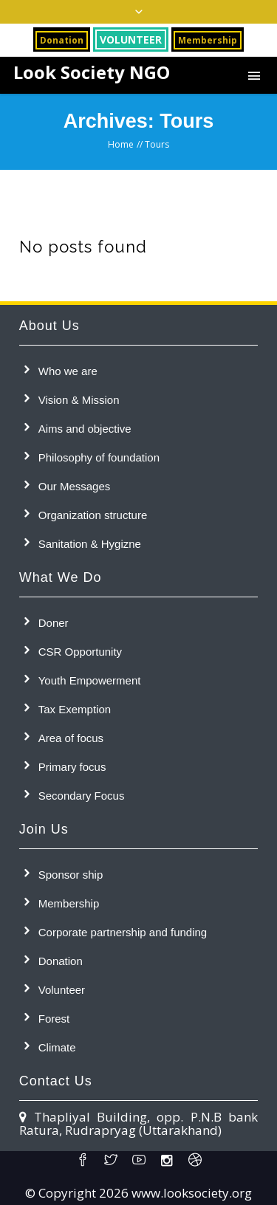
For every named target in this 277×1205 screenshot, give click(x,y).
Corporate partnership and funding (123, 932)
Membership (69, 903)
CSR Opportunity (80, 651)
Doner (53, 623)
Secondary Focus (81, 795)
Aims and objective (84, 428)
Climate (57, 1047)
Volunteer (61, 989)
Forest (54, 1018)
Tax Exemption (74, 709)
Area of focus (70, 738)
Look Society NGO (91, 72)
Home (121, 144)
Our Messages (74, 486)
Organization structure (93, 515)
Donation (60, 961)
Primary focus (72, 767)
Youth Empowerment (89, 680)
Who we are (68, 371)
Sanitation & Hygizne (89, 544)
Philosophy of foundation (99, 457)
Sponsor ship (70, 874)
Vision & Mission (79, 400)
